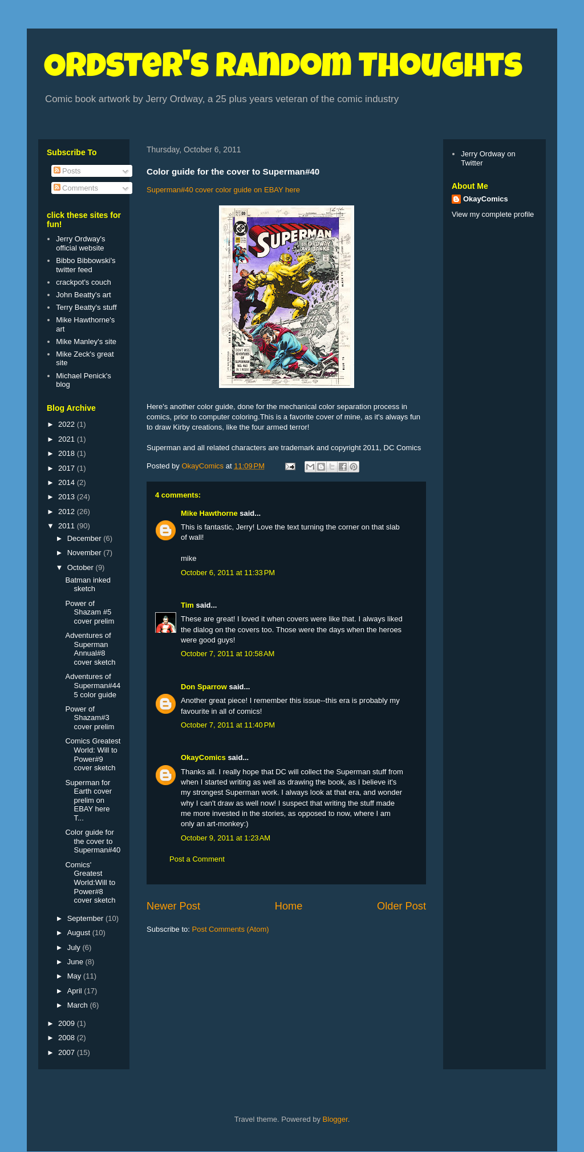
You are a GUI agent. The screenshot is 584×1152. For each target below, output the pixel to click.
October (81, 567)
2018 (67, 453)
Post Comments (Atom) (230, 929)
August (79, 932)
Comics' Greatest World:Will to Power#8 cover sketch (90, 882)
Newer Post (173, 906)
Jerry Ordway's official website (80, 243)
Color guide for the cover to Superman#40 (92, 841)
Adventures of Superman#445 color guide (92, 685)
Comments (76, 188)
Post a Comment (197, 859)
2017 (67, 468)
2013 (67, 496)
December (85, 538)
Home (289, 906)
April (75, 991)
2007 (67, 1052)
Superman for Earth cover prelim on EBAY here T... (88, 800)
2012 (67, 511)
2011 (67, 526)
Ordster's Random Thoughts (283, 69)
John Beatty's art (83, 294)
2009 (67, 1023)
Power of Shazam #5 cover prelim (89, 612)
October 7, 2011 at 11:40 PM (228, 725)
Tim (187, 605)
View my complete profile (493, 214)
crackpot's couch (83, 282)
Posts (67, 171)
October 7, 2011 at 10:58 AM (227, 653)
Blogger (335, 1119)
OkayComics (203, 757)
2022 (67, 424)
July (75, 947)
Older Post (401, 906)
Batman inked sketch (88, 584)
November (85, 552)
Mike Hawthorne (209, 513)
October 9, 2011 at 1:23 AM (225, 838)
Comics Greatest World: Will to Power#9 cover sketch (92, 754)
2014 (67, 482)
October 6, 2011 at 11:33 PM (228, 572)
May (75, 976)
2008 (67, 1037)
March (78, 1005)
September (86, 918)
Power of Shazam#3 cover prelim (89, 718)
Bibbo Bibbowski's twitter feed (85, 265)
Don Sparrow (204, 686)
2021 (67, 439)
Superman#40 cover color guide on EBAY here (223, 189)
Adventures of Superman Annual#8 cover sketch (90, 648)
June (76, 961)
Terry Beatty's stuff (86, 307)
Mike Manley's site (86, 341)
